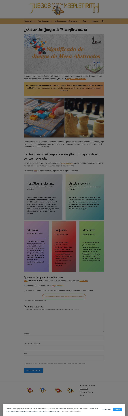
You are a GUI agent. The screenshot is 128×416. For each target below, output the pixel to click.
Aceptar (117, 409)
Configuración (107, 409)
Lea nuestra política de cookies (71, 411)
